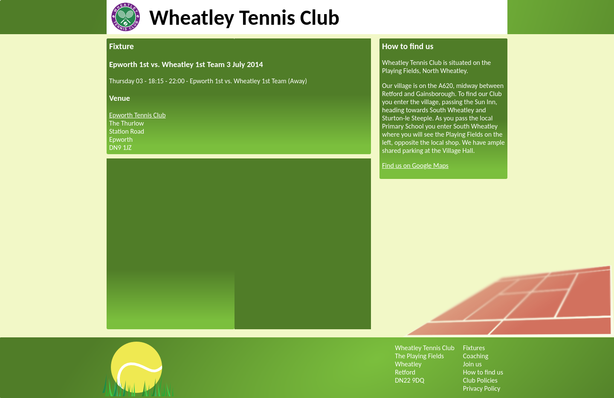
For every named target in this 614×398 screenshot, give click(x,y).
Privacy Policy (482, 388)
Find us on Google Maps (415, 165)
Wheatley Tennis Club (244, 17)
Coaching (475, 356)
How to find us (483, 372)
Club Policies (480, 380)
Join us (472, 364)
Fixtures (474, 348)
